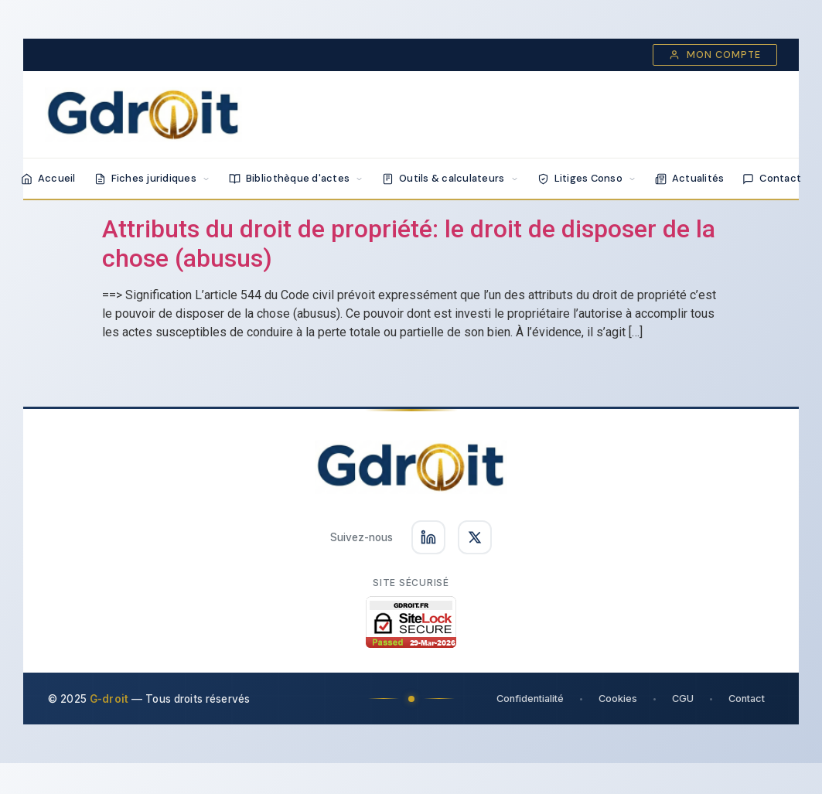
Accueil (48, 178)
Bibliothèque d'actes (296, 178)
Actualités (690, 178)
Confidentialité (530, 698)
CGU (683, 698)
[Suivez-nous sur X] (475, 537)
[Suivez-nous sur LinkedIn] (428, 537)
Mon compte (715, 55)
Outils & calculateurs (450, 178)
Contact (771, 178)
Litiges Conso (586, 178)
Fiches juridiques (152, 178)
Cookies (618, 698)
